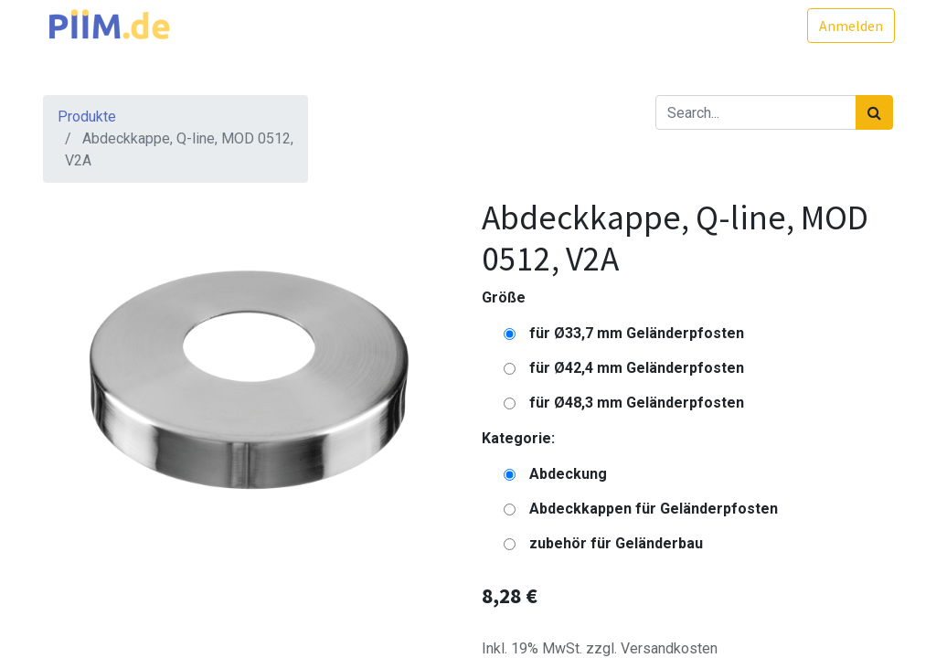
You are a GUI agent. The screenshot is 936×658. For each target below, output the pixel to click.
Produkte (87, 116)
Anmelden (849, 25)
